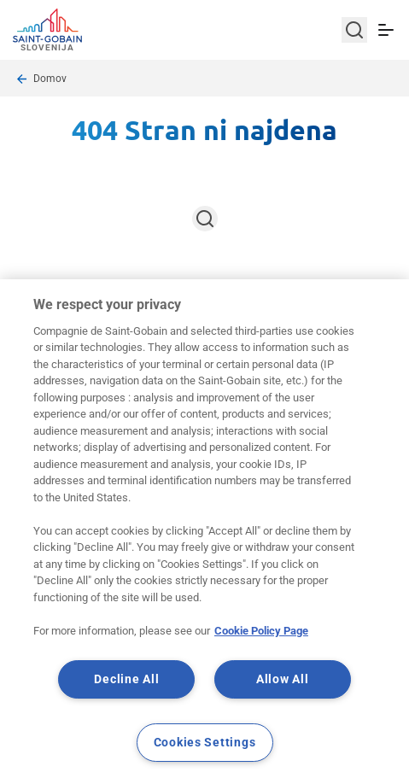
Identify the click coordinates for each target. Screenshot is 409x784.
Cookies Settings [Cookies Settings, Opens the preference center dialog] (205, 742)
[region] (204, 531)
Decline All (126, 679)
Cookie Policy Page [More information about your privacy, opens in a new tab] (261, 630)
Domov (50, 79)
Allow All (282, 679)
